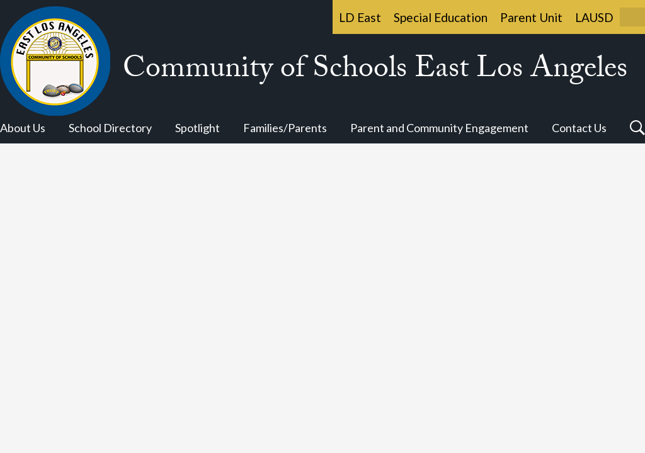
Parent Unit (531, 17)
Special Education (441, 17)
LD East (360, 17)
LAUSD (594, 17)
